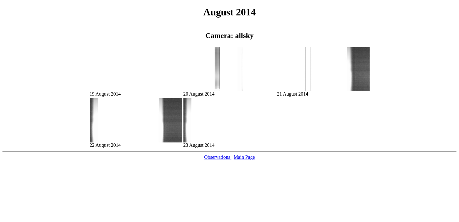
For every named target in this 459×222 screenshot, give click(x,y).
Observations (217, 157)
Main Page (244, 157)
